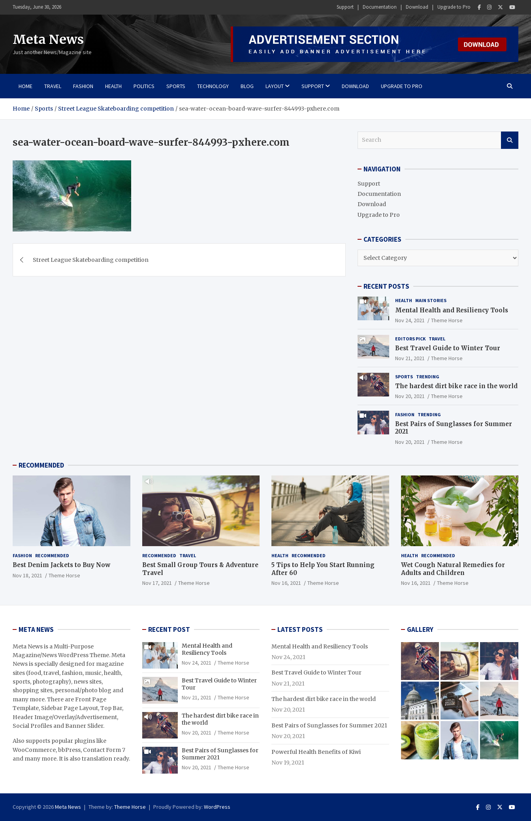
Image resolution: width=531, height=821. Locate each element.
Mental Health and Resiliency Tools (451, 310)
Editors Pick (410, 339)
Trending (427, 377)
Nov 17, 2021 (157, 582)
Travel (52, 86)
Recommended (52, 555)
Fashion (83, 86)
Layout (275, 86)
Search (509, 140)
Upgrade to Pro (454, 7)
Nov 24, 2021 (410, 320)
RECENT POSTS (386, 286)
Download (417, 7)
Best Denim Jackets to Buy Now (61, 565)
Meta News (48, 39)
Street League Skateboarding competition (91, 259)
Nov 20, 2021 (410, 396)
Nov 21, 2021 (410, 358)
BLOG (247, 86)
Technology (213, 86)
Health (113, 86)
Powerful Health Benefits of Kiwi (316, 751)
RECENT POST (169, 629)
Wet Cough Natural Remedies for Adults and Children (453, 569)
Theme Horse (447, 320)
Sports (175, 86)
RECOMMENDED (41, 465)
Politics (144, 86)
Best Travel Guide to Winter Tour (447, 348)
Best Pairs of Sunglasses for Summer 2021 (329, 725)
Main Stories (430, 300)
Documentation (380, 7)
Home (25, 86)
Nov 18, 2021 (27, 575)
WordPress (217, 806)
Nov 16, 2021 (286, 582)
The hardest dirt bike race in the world (456, 386)
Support (345, 7)
